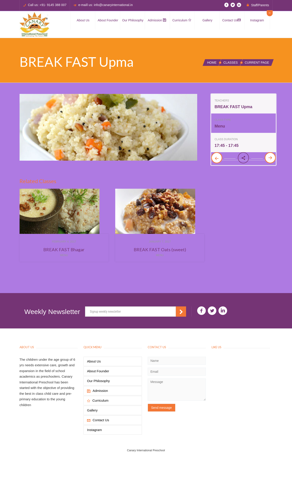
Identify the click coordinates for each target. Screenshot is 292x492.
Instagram (257, 20)
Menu (64, 255)
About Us (83, 20)
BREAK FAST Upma (233, 107)
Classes (230, 62)
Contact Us (231, 20)
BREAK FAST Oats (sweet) (160, 249)
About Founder (108, 20)
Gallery (207, 20)
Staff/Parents (260, 5)
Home (212, 62)
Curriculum (181, 20)
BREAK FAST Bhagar (64, 249)
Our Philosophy (132, 20)
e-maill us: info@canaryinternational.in (105, 5)
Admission (157, 20)
